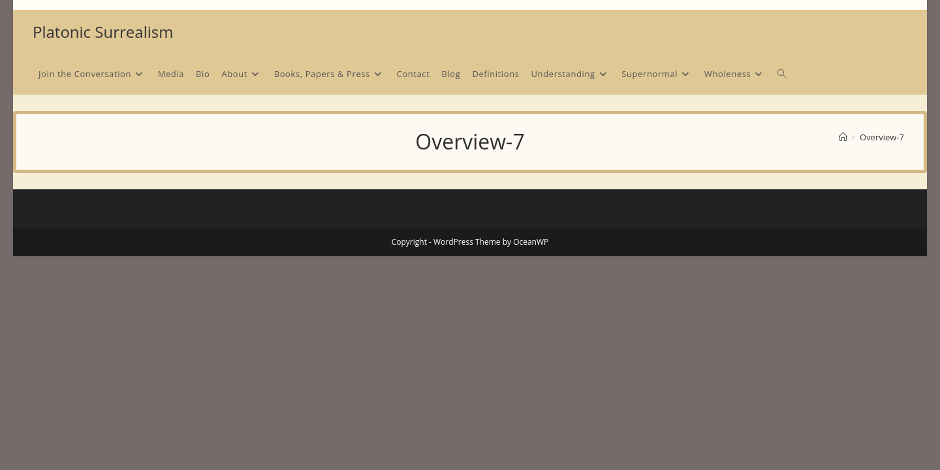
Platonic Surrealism (103, 31)
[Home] (843, 137)
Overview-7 (882, 137)
